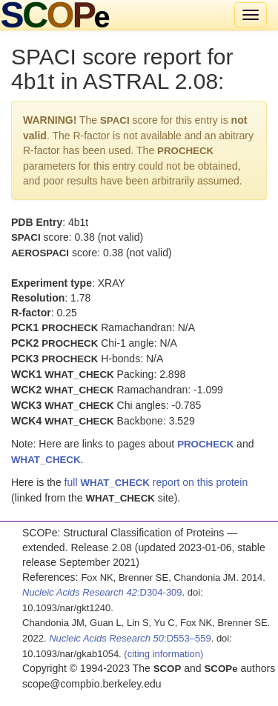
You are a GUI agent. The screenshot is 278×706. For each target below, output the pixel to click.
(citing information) (163, 653)
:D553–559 (130, 638)
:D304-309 (102, 592)
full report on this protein (156, 482)
